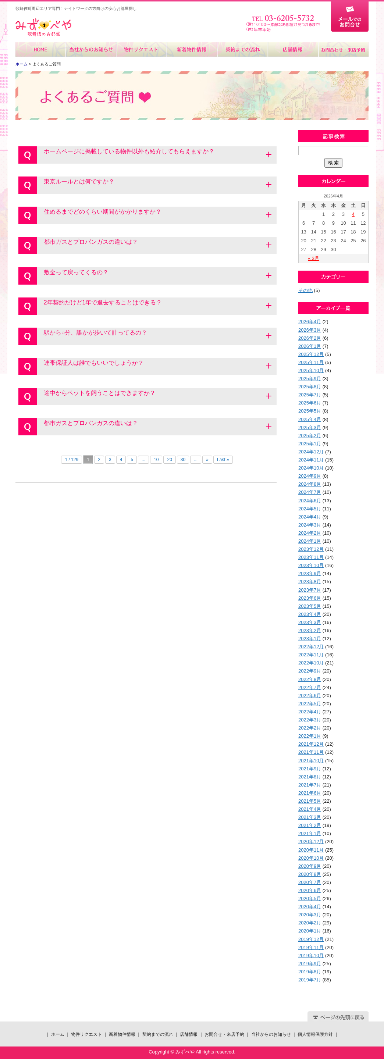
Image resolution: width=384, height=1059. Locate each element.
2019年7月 (309, 980)
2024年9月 (309, 476)
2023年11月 (311, 557)
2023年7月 (309, 590)
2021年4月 (309, 809)
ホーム (40, 49)
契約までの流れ (242, 49)
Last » (223, 459)
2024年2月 (309, 533)
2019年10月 (311, 955)
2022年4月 (309, 711)
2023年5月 (309, 606)
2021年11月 (311, 752)
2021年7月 (309, 785)
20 (169, 459)
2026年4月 (309, 321)
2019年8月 (309, 971)
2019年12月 (311, 939)
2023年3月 (309, 622)
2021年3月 (309, 817)
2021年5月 (309, 801)
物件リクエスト (141, 49)
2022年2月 (309, 728)
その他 (305, 290)
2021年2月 (309, 825)
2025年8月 (309, 386)
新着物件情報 (192, 49)
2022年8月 (309, 679)
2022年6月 (309, 695)
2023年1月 (309, 638)
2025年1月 (309, 443)
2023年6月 (309, 598)
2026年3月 (309, 330)
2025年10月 (311, 370)
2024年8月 (309, 484)
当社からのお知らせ (91, 49)
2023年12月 (311, 549)
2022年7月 (309, 687)
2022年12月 (311, 646)
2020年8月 (309, 874)
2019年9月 (309, 963)
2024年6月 (309, 500)
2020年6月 (309, 890)
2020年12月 (311, 841)
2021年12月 (311, 744)
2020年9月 (309, 866)
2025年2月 (309, 435)
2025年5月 (309, 411)
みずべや (43, 27)
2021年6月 (309, 793)
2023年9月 (309, 573)
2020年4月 (309, 906)
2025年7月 (309, 394)
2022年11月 (311, 654)
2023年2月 (309, 630)
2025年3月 (309, 427)
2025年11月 (311, 362)
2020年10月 (311, 858)
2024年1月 (309, 541)
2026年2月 (309, 338)
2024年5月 (309, 508)
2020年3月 (309, 914)
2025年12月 (311, 354)
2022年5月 (309, 703)
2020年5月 (309, 898)
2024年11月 (311, 460)
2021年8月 (309, 777)
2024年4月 (309, 517)
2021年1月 (309, 833)
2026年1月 (309, 346)
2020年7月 (309, 882)
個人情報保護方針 (315, 1034)
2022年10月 (311, 663)
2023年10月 (311, 565)
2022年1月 (309, 736)
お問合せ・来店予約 (343, 49)
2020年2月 (309, 923)
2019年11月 (311, 947)
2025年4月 (309, 419)
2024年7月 (309, 492)
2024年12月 (311, 451)
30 (183, 459)
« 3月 (313, 258)
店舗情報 (292, 49)
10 (156, 459)
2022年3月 (309, 720)
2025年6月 (309, 403)
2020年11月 (311, 850)
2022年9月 (309, 671)
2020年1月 (309, 931)
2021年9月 (309, 768)
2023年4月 (309, 614)
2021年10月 (311, 760)
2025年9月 (309, 378)
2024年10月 (311, 468)
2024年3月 (309, 525)
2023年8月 (309, 581)
